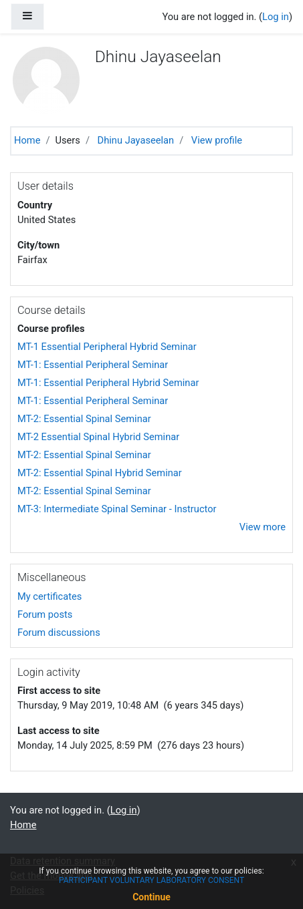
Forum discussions (58, 632)
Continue (151, 897)
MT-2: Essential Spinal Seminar (84, 419)
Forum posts (44, 614)
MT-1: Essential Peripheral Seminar (92, 365)
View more (262, 527)
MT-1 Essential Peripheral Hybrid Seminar (107, 347)
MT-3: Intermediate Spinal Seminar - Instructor (117, 509)
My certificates (49, 596)
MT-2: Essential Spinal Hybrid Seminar (99, 473)
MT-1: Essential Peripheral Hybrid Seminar (108, 383)
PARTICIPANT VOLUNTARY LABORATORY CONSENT (151, 880)
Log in (275, 17)
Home (27, 140)
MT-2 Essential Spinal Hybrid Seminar (98, 437)
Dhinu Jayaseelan (136, 140)
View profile (216, 140)
